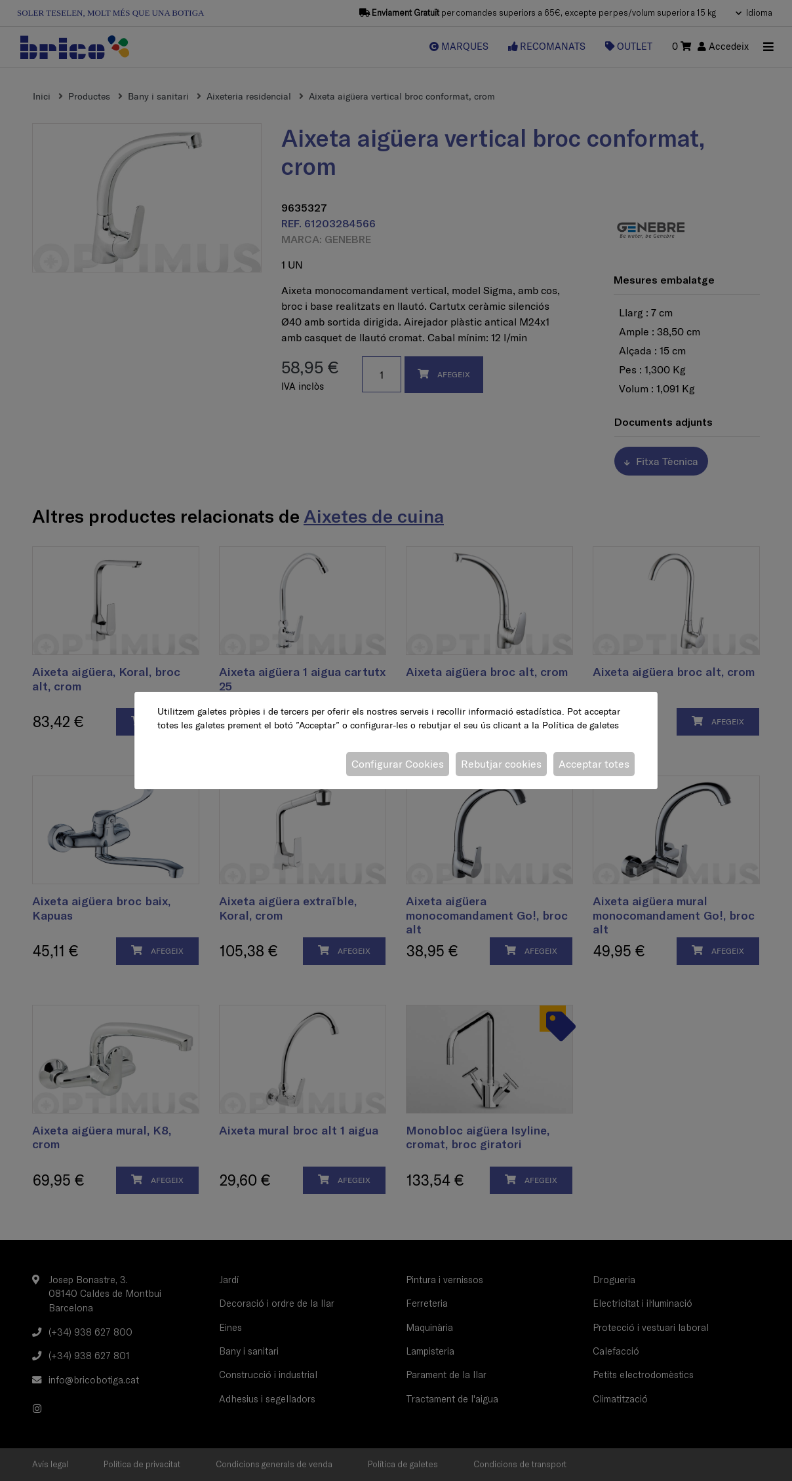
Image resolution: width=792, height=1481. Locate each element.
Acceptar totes (594, 763)
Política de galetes (580, 725)
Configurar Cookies (397, 763)
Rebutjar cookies (501, 763)
